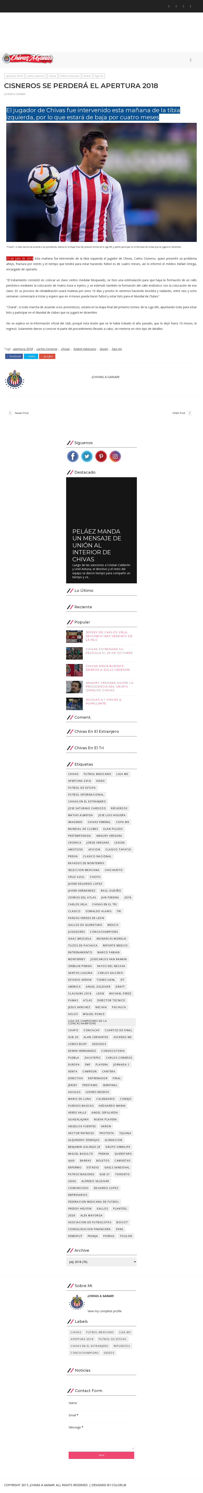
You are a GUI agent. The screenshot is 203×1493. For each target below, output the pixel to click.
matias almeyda (80, 816)
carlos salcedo (110, 974)
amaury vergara (109, 837)
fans (119, 1230)
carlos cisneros (36, 76)
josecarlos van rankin (108, 960)
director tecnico (111, 1002)
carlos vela (77, 906)
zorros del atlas (82, 899)
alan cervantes (96, 1038)
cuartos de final (118, 1032)
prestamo (90, 1086)
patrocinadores (81, 1176)
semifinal (110, 1086)
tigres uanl (106, 981)
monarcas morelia (111, 940)
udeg (72, 1182)
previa (73, 858)
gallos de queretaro (85, 926)
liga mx (99, 76)
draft (120, 988)
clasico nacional (97, 858)
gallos (102, 1210)
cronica (75, 844)
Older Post (178, 414)
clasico (74, 912)
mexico (113, 926)
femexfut (75, 1237)
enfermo (75, 1169)
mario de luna (79, 1100)
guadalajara (78, 1121)
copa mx (122, 823)
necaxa (101, 1008)
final (117, 1080)
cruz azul (76, 878)
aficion (94, 851)
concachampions (104, 933)
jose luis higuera (112, 816)
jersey (72, 1086)
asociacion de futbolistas (89, 1224)
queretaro (123, 1155)
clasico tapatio (118, 851)
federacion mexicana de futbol (93, 1203)
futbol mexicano (69, 76)
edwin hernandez (82, 1052)
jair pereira (110, 899)
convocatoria (113, 1052)
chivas (52, 76)
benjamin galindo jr (84, 1148)
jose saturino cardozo (87, 810)
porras (109, 1237)
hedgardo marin (112, 1107)
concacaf (92, 1032)
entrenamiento (80, 954)
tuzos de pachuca (83, 947)
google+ (47, 356)
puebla (73, 1059)
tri (119, 912)
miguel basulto (80, 1155)
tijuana (125, 1134)
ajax (71, 1162)
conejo (125, 1100)
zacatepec (92, 1059)
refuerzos (119, 810)
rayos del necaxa (111, 967)
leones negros (97, 1093)
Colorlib (119, 1487)
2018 (127, 899)
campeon (90, 1073)
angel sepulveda (105, 1114)
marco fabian (109, 954)
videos (109, 1354)
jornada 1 (121, 1066)
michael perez (120, 995)
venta (73, 1073)
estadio (93, 1169)
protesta (107, 1134)
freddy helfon (80, 1210)
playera (102, 1066)
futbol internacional (86, 796)
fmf (88, 1066)
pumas (73, 1002)
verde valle (77, 1114)
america (74, 988)
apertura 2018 (14, 76)
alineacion (114, 1141)
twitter (31, 356)
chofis (95, 878)
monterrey (76, 960)
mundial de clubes (83, 830)
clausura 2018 (80, 995)
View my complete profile (105, 1313)
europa (74, 1066)
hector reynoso (81, 1134)
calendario (105, 1100)
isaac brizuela (80, 940)
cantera (108, 1073)
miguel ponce (94, 1015)
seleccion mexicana (84, 871)
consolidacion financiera (89, 1230)
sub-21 (105, 1176)
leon (100, 995)
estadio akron (80, 981)
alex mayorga (91, 1217)
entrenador (98, 1080)
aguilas (74, 1093)
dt (123, 981)
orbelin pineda (80, 967)
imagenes (75, 823)
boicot (122, 1224)
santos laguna (80, 974)
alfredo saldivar (95, 1182)
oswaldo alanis (98, 912)
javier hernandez (82, 892)
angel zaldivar (98, 988)
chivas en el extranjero (87, 803)
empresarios (78, 1196)
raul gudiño (111, 892)
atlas (87, 1002)
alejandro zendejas (84, 1141)
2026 (71, 1217)
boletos (103, 1162)
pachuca (119, 1008)
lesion (87, 76)
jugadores (76, 933)
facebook (14, 356)
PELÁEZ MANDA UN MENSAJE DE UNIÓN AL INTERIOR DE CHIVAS (96, 546)
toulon (126, 1237)
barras (85, 1162)
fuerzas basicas (81, 1107)
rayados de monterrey (86, 864)
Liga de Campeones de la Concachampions (87, 1024)
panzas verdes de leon (86, 919)
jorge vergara (98, 844)
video (100, 782)
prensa (104, 1155)
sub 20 (73, 1038)
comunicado (78, 1189)
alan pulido (113, 830)
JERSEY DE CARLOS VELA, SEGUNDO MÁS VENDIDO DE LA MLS (109, 637)
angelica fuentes (82, 1128)
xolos (73, 1015)
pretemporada (79, 837)
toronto (122, 1176)
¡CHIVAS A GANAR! (14, 95)
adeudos (99, 1045)
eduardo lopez (106, 1189)
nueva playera (105, 1121)
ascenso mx (123, 1038)
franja (93, 1237)
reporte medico (115, 947)
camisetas (122, 1162)
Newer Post (21, 414)
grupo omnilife (117, 1148)
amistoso (75, 851)
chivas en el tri (104, 906)
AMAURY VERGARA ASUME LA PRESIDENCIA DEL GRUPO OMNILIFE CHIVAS (110, 687)
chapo (73, 1032)
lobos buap (77, 1045)
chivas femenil (99, 823)
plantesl (120, 1210)
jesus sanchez (79, 1008)
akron (106, 1128)
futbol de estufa (82, 789)
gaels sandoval (117, 1169)
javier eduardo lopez (85, 885)
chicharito (114, 871)
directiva (75, 1080)
